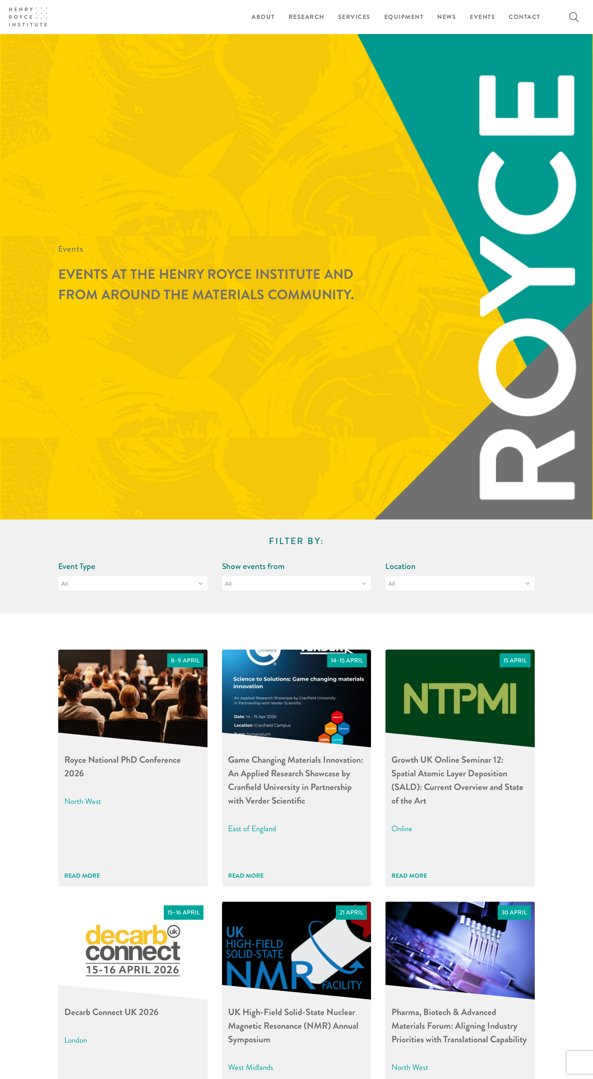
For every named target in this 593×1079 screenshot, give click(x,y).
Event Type (76, 566)
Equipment (404, 16)
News (446, 16)
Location (400, 566)
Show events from (253, 566)
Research (306, 16)
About (263, 16)
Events (482, 16)
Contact (524, 16)
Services (354, 16)
